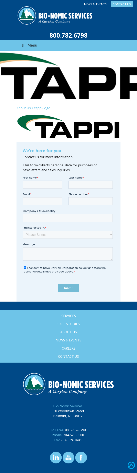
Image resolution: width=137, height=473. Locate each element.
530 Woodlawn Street (68, 411)
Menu (29, 45)
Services (68, 316)
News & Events (95, 4)
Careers (68, 348)
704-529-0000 (73, 435)
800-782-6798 (75, 430)
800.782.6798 (68, 35)
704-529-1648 (71, 440)
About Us (24, 108)
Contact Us (122, 4)
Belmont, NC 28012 (68, 416)
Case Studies (68, 324)
